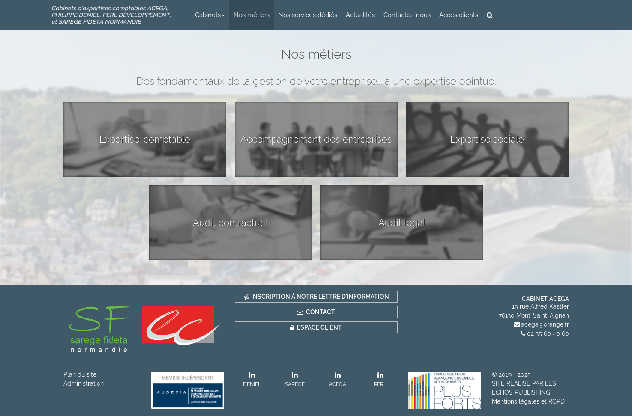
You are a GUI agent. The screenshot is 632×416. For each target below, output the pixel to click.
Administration (83, 383)
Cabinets (210, 15)
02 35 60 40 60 (548, 333)
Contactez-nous (407, 15)
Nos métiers (252, 15)
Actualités (360, 15)
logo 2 (111, 15)
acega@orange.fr (545, 324)
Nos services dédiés (307, 15)
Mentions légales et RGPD (528, 401)
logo (548, 15)
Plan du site (79, 374)
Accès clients (458, 15)
